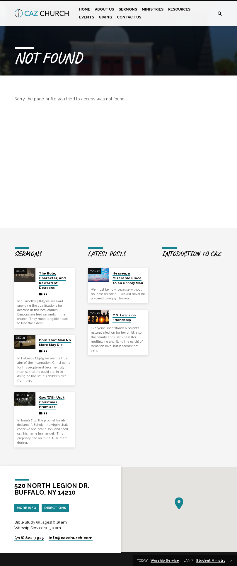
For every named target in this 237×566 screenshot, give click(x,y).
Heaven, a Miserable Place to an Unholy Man (127, 278)
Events (86, 17)
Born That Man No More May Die (55, 342)
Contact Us (129, 17)
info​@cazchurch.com (71, 538)
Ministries (152, 9)
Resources (179, 9)
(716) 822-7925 (29, 538)
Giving (105, 17)
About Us (104, 9)
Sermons (128, 9)
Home (84, 9)
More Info (27, 508)
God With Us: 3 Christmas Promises (51, 402)
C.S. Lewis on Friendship (124, 317)
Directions (57, 508)
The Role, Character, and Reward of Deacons (52, 280)
